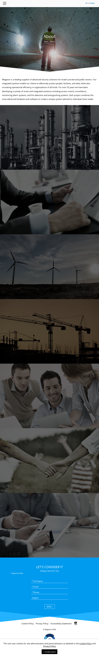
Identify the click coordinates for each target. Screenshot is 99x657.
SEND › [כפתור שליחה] (49, 606)
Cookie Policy (85, 643)
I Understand (50, 651)
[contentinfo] (49, 638)
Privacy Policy (49, 646)
